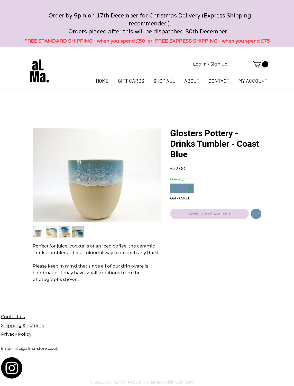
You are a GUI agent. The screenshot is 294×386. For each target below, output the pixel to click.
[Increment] (190, 188)
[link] (260, 64)
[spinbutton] (182, 188)
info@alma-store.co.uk (36, 348)
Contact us (13, 316)
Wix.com (185, 382)
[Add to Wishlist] (256, 214)
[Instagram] (11, 368)
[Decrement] (174, 188)
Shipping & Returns (22, 325)
